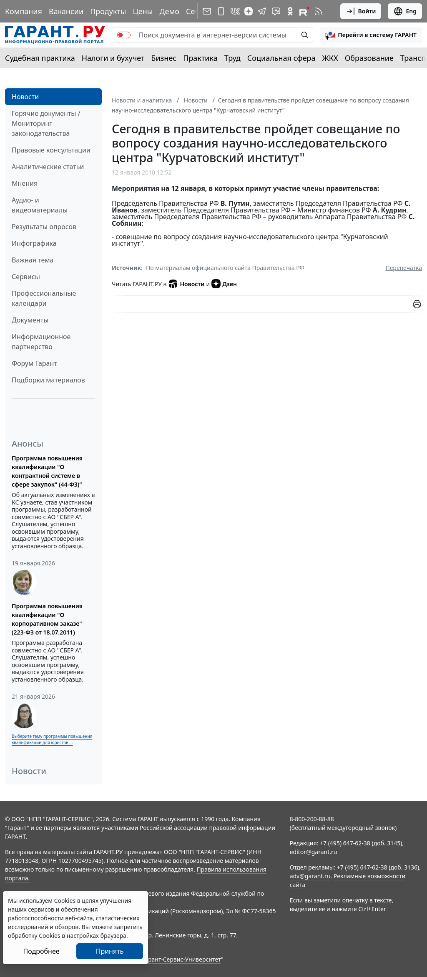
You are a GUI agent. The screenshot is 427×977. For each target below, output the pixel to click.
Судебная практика (40, 58)
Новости (25, 96)
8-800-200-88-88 (312, 819)
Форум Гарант (34, 363)
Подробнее (41, 951)
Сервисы (26, 276)
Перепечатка (403, 268)
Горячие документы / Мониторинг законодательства (46, 123)
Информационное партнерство (41, 341)
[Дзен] (248, 11)
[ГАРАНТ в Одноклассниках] (290, 11)
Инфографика (34, 243)
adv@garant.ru (310, 876)
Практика (200, 58)
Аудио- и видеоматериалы (40, 205)
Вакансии (66, 11)
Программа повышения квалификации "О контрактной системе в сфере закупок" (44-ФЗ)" (47, 471)
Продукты (108, 11)
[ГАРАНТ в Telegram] (262, 11)
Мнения (25, 183)
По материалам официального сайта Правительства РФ (225, 268)
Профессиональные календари (44, 298)
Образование (369, 58)
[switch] (124, 35)
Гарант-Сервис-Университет (181, 959)
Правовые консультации (51, 150)
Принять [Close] (110, 951)
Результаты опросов (44, 226)
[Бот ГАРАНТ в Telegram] (276, 11)
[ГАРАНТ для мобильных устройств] (221, 11)
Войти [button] (361, 11)
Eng (405, 11)
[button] (371, 35)
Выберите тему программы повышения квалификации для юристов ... (52, 739)
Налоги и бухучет (113, 58)
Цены (143, 11)
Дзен (224, 283)
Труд (232, 58)
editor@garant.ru (313, 852)
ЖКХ (330, 58)
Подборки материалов (48, 380)
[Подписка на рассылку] (207, 11)
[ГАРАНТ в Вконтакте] (235, 11)
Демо (169, 11)
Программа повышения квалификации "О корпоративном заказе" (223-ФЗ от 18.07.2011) (47, 619)
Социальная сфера (281, 58)
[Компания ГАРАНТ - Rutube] (304, 11)
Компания (23, 11)
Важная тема (33, 260)
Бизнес (163, 58)
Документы (30, 320)
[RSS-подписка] (319, 11)
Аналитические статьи (48, 166)
